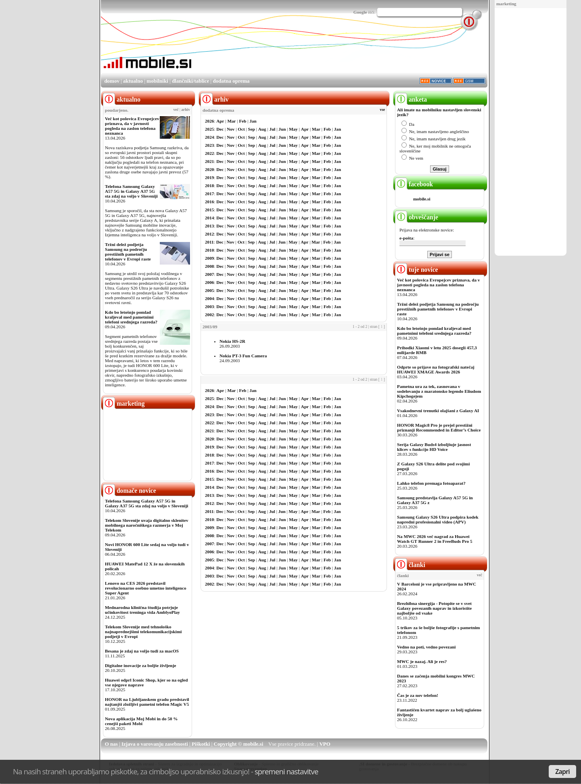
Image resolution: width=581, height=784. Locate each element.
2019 (209, 177)
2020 (209, 169)
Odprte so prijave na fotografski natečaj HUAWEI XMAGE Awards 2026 (435, 369)
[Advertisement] (530, 132)
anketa (411, 99)
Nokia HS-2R (232, 341)
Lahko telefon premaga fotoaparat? (431, 483)
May (293, 129)
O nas (111, 744)
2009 (209, 258)
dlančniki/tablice (190, 81)
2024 (209, 137)
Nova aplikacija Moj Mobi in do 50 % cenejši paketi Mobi (141, 721)
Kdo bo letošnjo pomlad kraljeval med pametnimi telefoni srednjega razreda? (131, 317)
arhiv (185, 110)
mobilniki (157, 81)
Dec (220, 129)
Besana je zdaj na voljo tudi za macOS (142, 650)
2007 (209, 274)
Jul (273, 129)
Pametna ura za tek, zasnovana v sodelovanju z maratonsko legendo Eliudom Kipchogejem (439, 391)
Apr (220, 121)
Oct (241, 129)
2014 (209, 217)
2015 (209, 209)
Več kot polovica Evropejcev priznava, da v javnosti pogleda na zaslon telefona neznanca (132, 126)
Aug (262, 129)
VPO (324, 744)
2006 (209, 282)
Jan (252, 121)
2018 (209, 185)
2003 (209, 306)
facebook (414, 184)
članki (410, 564)
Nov (230, 129)
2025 (209, 129)
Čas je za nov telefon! (417, 695)
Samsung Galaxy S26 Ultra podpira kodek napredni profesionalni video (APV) (438, 519)
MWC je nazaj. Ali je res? (422, 661)
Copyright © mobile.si (238, 744)
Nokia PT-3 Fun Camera (243, 355)
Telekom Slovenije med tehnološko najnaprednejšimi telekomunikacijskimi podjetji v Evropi (143, 631)
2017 (209, 193)
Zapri (562, 771)
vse (382, 110)
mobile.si (422, 198)
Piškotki (201, 744)
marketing (506, 3)
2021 (209, 161)
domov (111, 81)
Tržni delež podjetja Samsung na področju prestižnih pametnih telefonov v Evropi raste (128, 251)
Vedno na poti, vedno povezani (426, 646)
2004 (209, 298)
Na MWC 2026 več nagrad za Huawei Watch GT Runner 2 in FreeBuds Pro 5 (434, 539)
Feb (242, 121)
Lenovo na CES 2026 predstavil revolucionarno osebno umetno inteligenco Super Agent (145, 588)
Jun (282, 129)
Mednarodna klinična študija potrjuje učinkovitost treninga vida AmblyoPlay (142, 610)
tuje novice (416, 269)
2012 (209, 233)
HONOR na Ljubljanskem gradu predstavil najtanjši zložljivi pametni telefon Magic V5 (147, 702)
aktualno (133, 81)
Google (360, 12)
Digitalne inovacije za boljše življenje (140, 665)
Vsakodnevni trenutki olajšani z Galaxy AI (438, 410)
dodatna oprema (231, 81)
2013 (209, 225)
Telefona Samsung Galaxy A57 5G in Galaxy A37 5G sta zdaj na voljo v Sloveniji (131, 191)
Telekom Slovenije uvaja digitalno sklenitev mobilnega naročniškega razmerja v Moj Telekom (146, 525)
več (176, 110)
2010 (209, 250)
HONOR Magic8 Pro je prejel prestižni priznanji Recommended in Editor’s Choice (439, 427)
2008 (209, 266)
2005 (209, 290)
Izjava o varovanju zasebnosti (154, 744)
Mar (231, 121)
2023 (209, 145)
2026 (209, 121)
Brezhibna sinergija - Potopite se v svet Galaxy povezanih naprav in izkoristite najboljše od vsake (434, 608)
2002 (209, 314)
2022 (209, 153)
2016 (209, 201)
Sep (251, 129)
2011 (209, 242)
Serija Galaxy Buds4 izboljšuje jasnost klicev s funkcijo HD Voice (434, 447)
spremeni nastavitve (286, 771)
